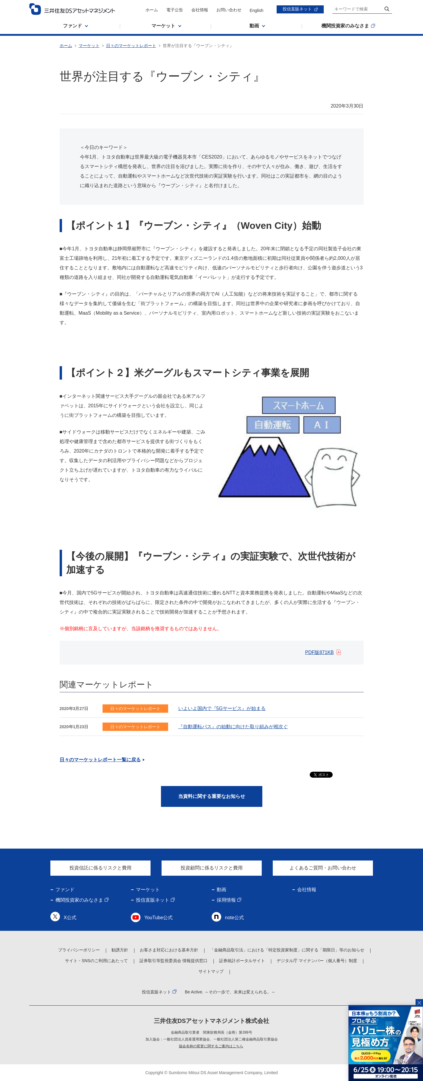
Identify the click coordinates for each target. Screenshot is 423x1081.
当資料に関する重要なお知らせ (211, 796)
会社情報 (199, 9)
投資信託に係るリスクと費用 (100, 867)
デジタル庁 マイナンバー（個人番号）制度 (317, 960)
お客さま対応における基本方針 (169, 950)
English (257, 10)
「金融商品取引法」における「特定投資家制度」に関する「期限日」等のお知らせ (287, 950)
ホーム (151, 9)
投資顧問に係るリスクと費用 (212, 867)
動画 (221, 889)
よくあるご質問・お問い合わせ (322, 867)
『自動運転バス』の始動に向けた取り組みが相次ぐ (233, 726)
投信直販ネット (297, 9)
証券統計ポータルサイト (242, 960)
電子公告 (174, 9)
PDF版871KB (319, 652)
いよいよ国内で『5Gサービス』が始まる (222, 708)
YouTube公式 (158, 917)
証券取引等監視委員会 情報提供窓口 (173, 960)
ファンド (65, 889)
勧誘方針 (119, 950)
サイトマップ (211, 971)
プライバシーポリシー (79, 950)
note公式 (234, 917)
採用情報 (226, 900)
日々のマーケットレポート (131, 45)
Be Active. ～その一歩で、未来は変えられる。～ (230, 992)
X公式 (70, 917)
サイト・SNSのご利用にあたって (96, 960)
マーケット (89, 45)
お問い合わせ (228, 9)
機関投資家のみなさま (79, 900)
